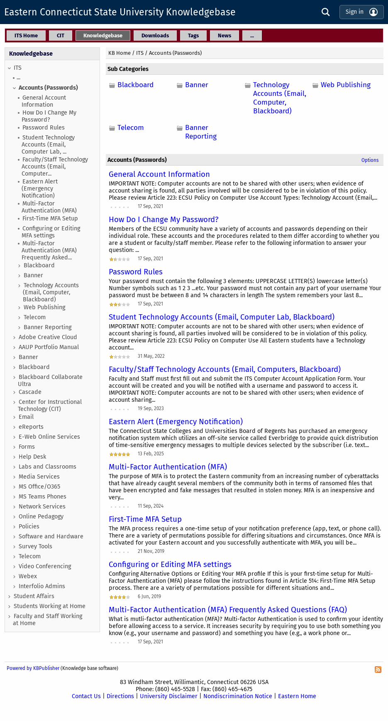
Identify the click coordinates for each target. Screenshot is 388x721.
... (18, 77)
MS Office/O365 (39, 486)
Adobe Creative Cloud (48, 337)
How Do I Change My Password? (49, 116)
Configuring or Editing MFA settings (51, 232)
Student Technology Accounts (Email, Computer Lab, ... (48, 144)
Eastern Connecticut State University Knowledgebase (120, 12)
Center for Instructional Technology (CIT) (50, 405)
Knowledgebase (31, 53)
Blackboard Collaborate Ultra (50, 381)
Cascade (30, 392)
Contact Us (86, 696)
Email (26, 416)
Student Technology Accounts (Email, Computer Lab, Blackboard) (221, 317)
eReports (31, 426)
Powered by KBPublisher (33, 668)
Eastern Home (297, 696)
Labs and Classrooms (47, 466)
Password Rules (43, 127)
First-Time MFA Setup (50, 218)
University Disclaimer (169, 696)
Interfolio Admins (42, 586)
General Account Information (44, 101)
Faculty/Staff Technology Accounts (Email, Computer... (55, 166)
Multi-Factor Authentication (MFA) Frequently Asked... (49, 250)
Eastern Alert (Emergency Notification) (40, 188)
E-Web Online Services (49, 436)
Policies (29, 526)
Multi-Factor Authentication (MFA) (49, 207)
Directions (120, 696)
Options (369, 160)
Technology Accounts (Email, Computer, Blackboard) (51, 292)
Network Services (42, 506)
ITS (18, 67)
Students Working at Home (49, 606)
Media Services (39, 476)
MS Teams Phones (42, 496)
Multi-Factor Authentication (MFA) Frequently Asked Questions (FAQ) (228, 609)
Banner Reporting (47, 327)
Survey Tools (35, 546)
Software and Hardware (51, 536)
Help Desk (32, 456)
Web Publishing (44, 307)
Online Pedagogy (41, 516)
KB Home (119, 53)
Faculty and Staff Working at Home (47, 620)
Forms (27, 446)
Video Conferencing (45, 566)
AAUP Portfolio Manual (49, 347)
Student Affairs (34, 596)
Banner (33, 275)
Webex (28, 576)
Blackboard (39, 265)
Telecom (35, 317)
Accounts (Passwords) (48, 87)
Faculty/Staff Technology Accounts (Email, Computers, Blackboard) (225, 369)
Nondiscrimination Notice (237, 696)
